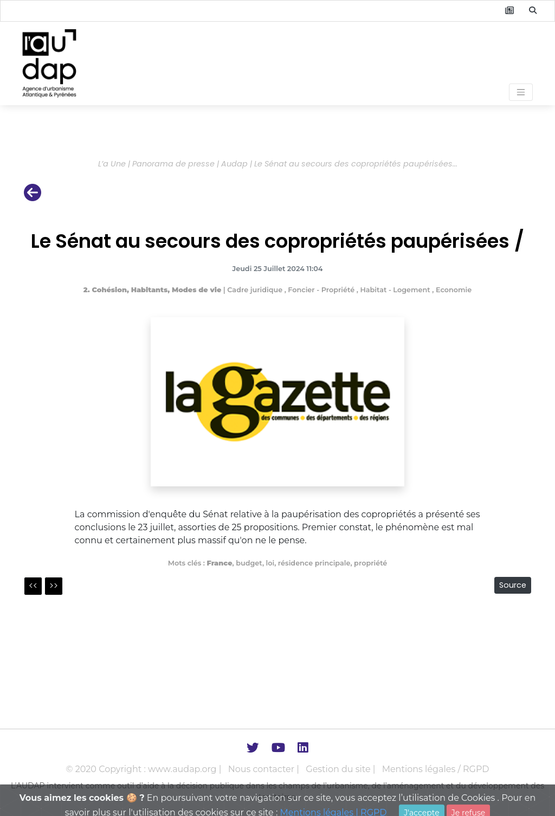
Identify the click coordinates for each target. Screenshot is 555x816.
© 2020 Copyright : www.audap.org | (145, 769)
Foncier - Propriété (322, 290)
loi (270, 563)
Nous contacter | (265, 769)
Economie (454, 290)
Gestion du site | (341, 769)
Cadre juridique (255, 290)
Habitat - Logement (396, 290)
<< (33, 586)
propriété (370, 563)
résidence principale (314, 563)
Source (512, 585)
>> (53, 586)
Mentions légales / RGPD (435, 769)
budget (249, 563)
